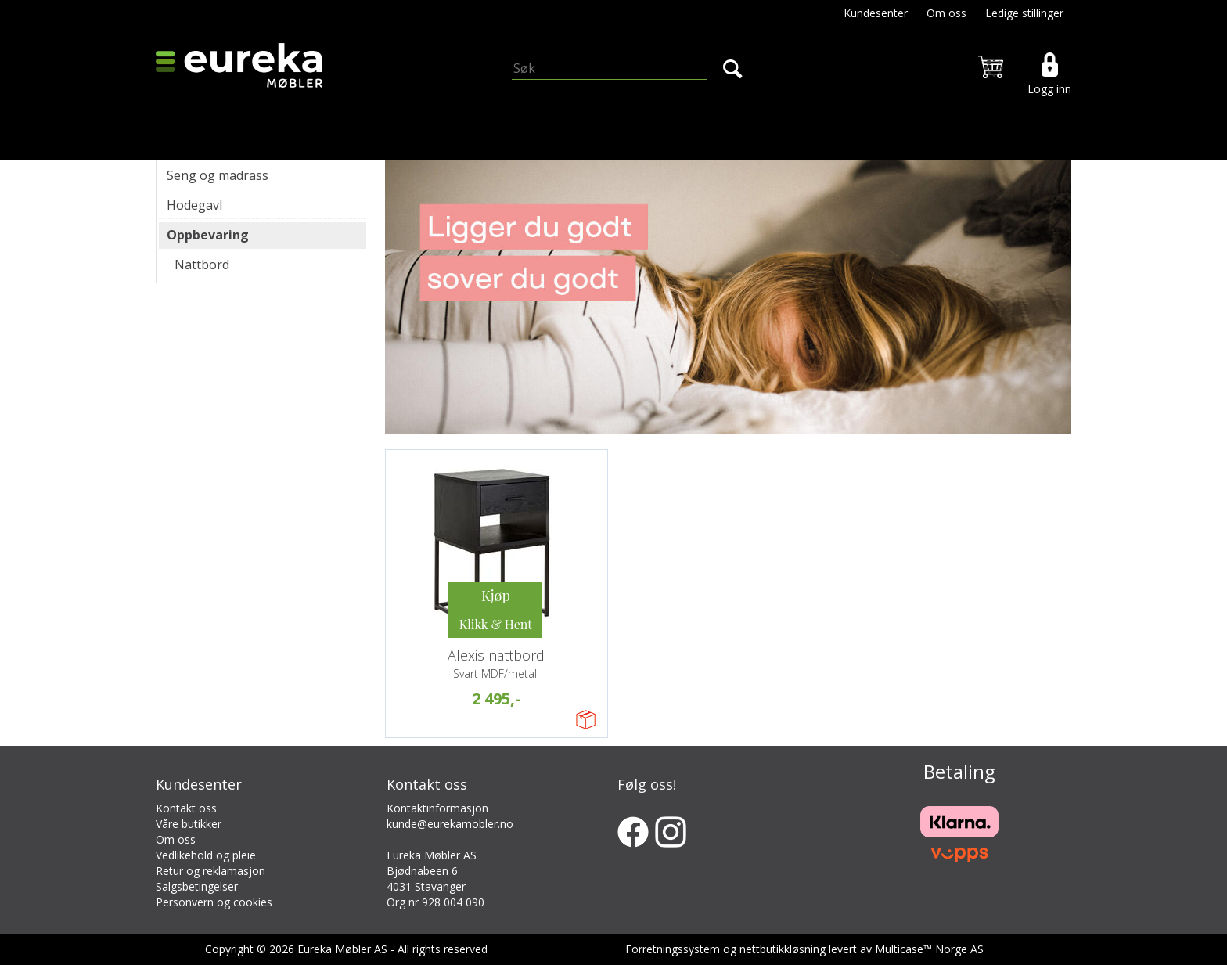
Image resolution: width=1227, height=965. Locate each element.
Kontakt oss (186, 808)
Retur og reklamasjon (210, 870)
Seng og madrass (217, 175)
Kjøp (495, 595)
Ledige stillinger (1024, 12)
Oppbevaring (208, 234)
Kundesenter (876, 12)
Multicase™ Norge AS (929, 949)
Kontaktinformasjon (437, 808)
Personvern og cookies (214, 902)
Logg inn (1049, 88)
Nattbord (202, 264)
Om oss (946, 12)
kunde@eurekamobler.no (450, 823)
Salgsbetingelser (197, 886)
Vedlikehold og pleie (206, 855)
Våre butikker (188, 823)
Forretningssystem (672, 949)
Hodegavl (194, 205)
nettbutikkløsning (782, 949)
